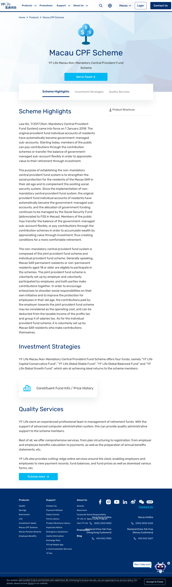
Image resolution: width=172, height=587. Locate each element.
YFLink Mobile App (54, 544)
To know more (38, 476)
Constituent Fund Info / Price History (58, 388)
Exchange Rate (53, 540)
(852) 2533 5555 (102, 523)
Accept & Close (154, 581)
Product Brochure (121, 109)
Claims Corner (52, 514)
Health (22, 506)
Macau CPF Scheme (53, 17)
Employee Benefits (27, 536)
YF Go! (49, 553)
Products (27, 5)
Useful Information (55, 536)
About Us (78, 5)
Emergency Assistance (57, 532)
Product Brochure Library (58, 523)
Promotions (46, 5)
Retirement (24, 514)
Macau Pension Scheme (30, 532)
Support (61, 5)
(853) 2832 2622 (144, 523)
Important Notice (54, 527)
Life (21, 519)
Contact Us (161, 5)
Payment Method (54, 510)
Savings (22, 510)
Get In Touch (86, 77)
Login (140, 5)
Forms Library (52, 519)
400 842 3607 (145, 538)
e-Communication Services (59, 549)
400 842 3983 (103, 538)
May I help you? (142, 564)
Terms (31, 583)
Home (24, 17)
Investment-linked (27, 523)
